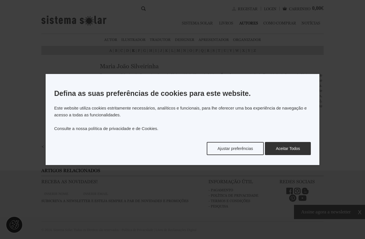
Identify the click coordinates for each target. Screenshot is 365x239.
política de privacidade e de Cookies (122, 128)
